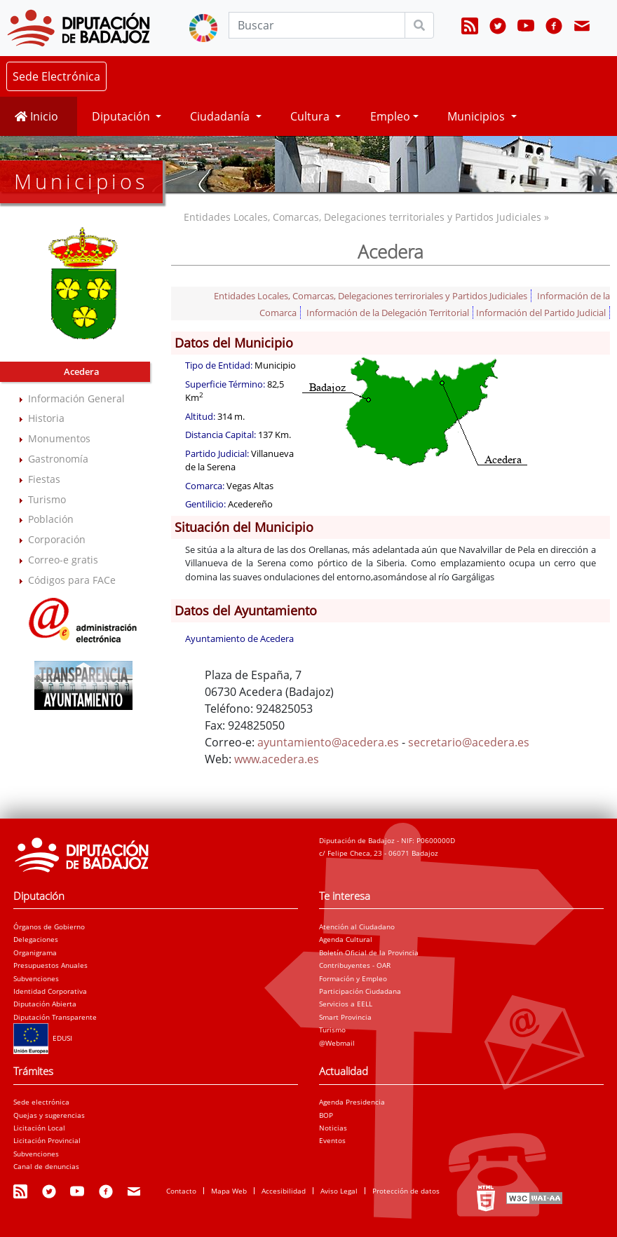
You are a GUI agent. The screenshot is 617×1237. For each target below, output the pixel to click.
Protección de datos (406, 1191)
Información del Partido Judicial (541, 312)
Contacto (181, 1191)
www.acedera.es (276, 759)
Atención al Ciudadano (357, 926)
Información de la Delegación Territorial (387, 312)
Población (51, 519)
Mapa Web (229, 1191)
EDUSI (42, 1038)
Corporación (57, 539)
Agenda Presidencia (352, 1102)
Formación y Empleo (353, 978)
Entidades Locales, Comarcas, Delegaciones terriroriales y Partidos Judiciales (370, 295)
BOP (326, 1115)
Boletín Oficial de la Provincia (369, 952)
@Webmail (337, 1043)
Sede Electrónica (56, 76)
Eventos (332, 1140)
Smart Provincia (345, 1017)
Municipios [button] (477, 116)
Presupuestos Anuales (50, 965)
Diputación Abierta (44, 1004)
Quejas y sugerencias (49, 1115)
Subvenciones (36, 978)
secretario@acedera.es (468, 742)
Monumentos (59, 438)
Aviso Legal (339, 1191)
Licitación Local (39, 1128)
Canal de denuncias (46, 1166)
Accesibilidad (284, 1191)
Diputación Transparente (55, 1017)
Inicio (36, 116)
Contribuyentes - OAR (355, 965)
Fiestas (44, 479)
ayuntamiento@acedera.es (328, 742)
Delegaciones (35, 939)
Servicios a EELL (345, 1004)
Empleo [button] (390, 116)
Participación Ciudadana (360, 991)
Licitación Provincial (47, 1140)
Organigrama (35, 952)
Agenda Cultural (345, 939)
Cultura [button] (311, 116)
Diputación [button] (122, 116)
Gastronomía (58, 458)
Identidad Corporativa (50, 991)
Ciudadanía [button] (221, 116)
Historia (46, 418)
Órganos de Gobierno (49, 926)
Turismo (47, 499)
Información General (76, 398)
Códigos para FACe (72, 580)
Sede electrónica (41, 1102)
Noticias (333, 1128)
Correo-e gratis (63, 559)
